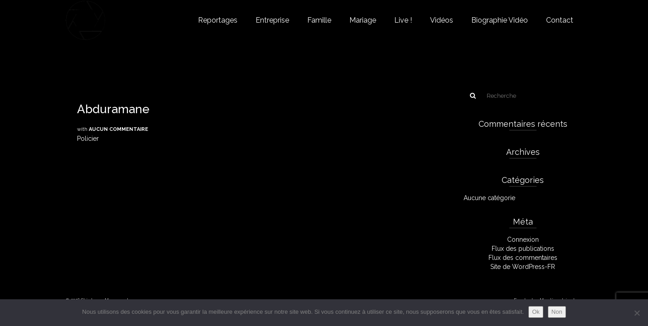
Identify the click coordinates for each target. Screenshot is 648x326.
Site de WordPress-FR (522, 266)
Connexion (523, 239)
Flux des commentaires (522, 257)
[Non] (636, 312)
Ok (536, 311)
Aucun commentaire (118, 129)
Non (556, 311)
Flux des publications (523, 248)
